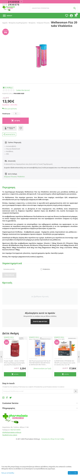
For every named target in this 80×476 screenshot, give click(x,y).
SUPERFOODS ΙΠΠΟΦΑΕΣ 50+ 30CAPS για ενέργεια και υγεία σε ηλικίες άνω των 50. (64, 363)
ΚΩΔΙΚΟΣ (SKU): (7, 93)
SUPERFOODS (72, 338)
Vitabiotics (21, 176)
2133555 (10, 1)
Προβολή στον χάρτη (9, 435)
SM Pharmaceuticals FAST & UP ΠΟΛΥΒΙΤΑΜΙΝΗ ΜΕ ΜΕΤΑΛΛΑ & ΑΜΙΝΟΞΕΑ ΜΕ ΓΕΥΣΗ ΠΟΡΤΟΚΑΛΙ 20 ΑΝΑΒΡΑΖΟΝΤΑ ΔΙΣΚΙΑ (39, 363)
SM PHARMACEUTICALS (45, 338)
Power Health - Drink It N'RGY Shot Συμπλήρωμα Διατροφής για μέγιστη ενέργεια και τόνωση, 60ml (14, 363)
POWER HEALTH (21, 338)
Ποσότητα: (6, 114)
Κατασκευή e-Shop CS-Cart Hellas (52, 439)
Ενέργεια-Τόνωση (10, 176)
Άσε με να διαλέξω (8, 473)
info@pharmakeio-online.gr (11, 432)
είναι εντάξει (72, 473)
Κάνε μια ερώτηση (9, 109)
